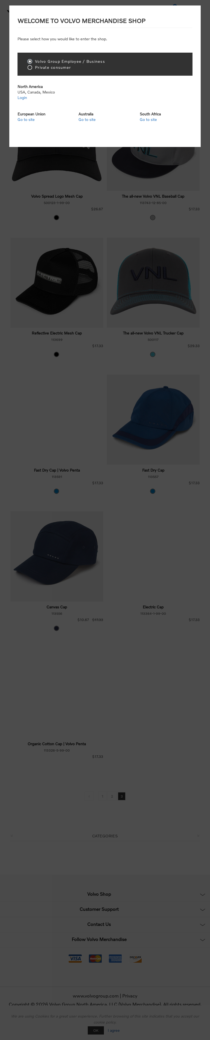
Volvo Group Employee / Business (70, 61)
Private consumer (53, 67)
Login (22, 97)
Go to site (26, 119)
